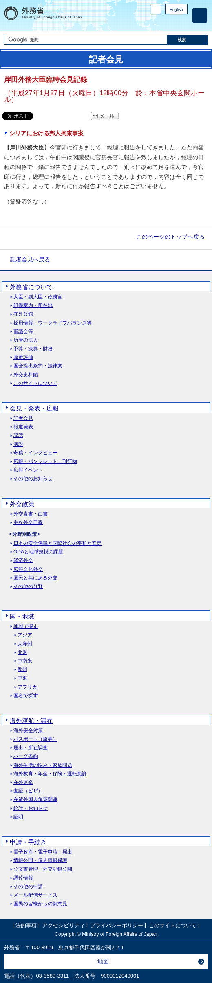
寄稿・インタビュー (35, 453)
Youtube (183, 22)
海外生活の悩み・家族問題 (42, 765)
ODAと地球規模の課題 (38, 552)
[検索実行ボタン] (187, 40)
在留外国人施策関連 (35, 799)
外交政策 (22, 503)
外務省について (31, 286)
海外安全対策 (28, 730)
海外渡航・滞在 (31, 720)
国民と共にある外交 (35, 578)
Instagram (172, 22)
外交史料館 (25, 374)
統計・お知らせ (30, 808)
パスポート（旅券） (35, 739)
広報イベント (28, 470)
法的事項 (26, 925)
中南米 (25, 661)
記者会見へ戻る (30, 259)
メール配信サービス (35, 895)
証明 (18, 817)
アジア (25, 635)
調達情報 (23, 878)
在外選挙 (23, 782)
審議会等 (23, 331)
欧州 (22, 669)
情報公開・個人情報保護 (40, 860)
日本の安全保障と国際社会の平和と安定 (57, 543)
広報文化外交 (28, 569)
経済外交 (23, 560)
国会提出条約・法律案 (37, 366)
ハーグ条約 (25, 756)
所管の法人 (25, 340)
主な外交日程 (28, 522)
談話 (18, 435)
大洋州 (25, 644)
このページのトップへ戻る (170, 236)
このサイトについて (35, 383)
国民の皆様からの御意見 (40, 903)
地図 (103, 961)
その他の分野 (28, 586)
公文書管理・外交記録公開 (42, 869)
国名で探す (25, 695)
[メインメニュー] (199, 15)
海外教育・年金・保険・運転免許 (50, 774)
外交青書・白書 (30, 514)
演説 (18, 444)
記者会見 (23, 418)
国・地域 (22, 616)
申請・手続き (28, 841)
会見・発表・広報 (34, 408)
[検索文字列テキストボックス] (85, 40)
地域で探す (25, 626)
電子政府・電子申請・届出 (42, 852)
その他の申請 (28, 886)
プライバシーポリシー (116, 925)
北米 (22, 652)
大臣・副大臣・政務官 (37, 297)
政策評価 (23, 357)
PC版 (156, 9)
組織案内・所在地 (33, 305)
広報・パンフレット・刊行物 (45, 461)
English (176, 9)
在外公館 (23, 314)
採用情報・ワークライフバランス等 (52, 323)
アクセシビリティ (63, 925)
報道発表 (23, 427)
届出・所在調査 (30, 747)
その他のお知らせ (33, 478)
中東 (22, 678)
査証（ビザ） (28, 791)
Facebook (162, 22)
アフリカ (27, 687)
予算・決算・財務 (33, 348)
